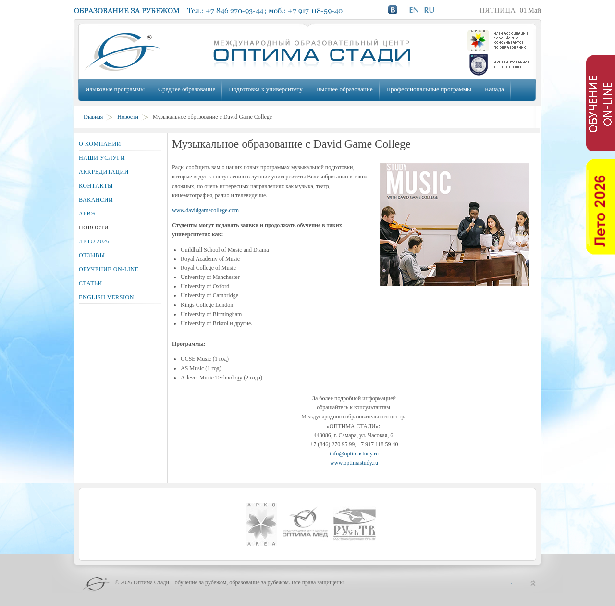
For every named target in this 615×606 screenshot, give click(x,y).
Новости (127, 117)
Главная (93, 117)
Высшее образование (344, 89)
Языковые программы (115, 89)
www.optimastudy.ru (354, 462)
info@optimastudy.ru (354, 453)
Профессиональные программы (428, 89)
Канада (494, 89)
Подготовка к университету (265, 89)
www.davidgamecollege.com (205, 210)
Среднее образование (186, 89)
